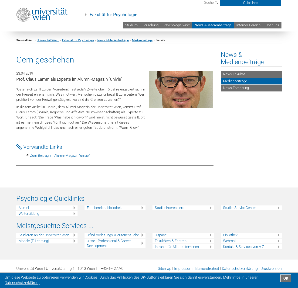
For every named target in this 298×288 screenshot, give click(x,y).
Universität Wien (48, 40)
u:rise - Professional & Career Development (109, 243)
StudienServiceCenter (239, 208)
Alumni (24, 208)
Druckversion (271, 268)
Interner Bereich (248, 25)
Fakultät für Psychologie (113, 14)
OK (285, 278)
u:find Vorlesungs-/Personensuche (113, 235)
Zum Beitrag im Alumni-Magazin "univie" (60, 155)
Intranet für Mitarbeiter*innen (177, 247)
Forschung (150, 25)
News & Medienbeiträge (213, 25)
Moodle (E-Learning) (34, 241)
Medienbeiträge (142, 40)
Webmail (229, 241)
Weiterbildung (29, 214)
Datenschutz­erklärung (240, 268)
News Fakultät (234, 74)
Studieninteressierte (170, 208)
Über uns (272, 25)
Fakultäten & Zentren (170, 241)
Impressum (183, 268)
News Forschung (236, 88)
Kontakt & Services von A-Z (243, 247)
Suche (211, 2)
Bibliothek (230, 235)
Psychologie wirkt (176, 25)
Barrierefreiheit (207, 268)
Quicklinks (250, 3)
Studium (131, 25)
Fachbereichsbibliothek (104, 208)
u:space (161, 235)
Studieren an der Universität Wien (44, 235)
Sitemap (164, 268)
